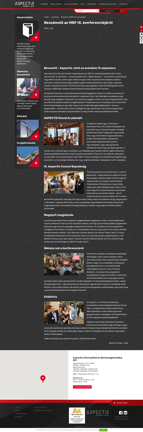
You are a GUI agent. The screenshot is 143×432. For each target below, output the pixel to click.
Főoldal (46, 17)
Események (55, 17)
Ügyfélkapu (110, 11)
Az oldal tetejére (120, 403)
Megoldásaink (56, 4)
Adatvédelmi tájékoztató (43, 410)
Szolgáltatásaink (71, 4)
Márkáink (44, 4)
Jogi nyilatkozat (40, 407)
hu (121, 11)
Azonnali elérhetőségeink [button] (82, 387)
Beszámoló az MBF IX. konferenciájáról (73, 17)
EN (124, 11)
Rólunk (17, 410)
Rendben (103, 430)
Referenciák (91, 4)
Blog (82, 4)
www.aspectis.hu (121, 419)
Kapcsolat (123, 4)
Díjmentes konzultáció (107, 4)
